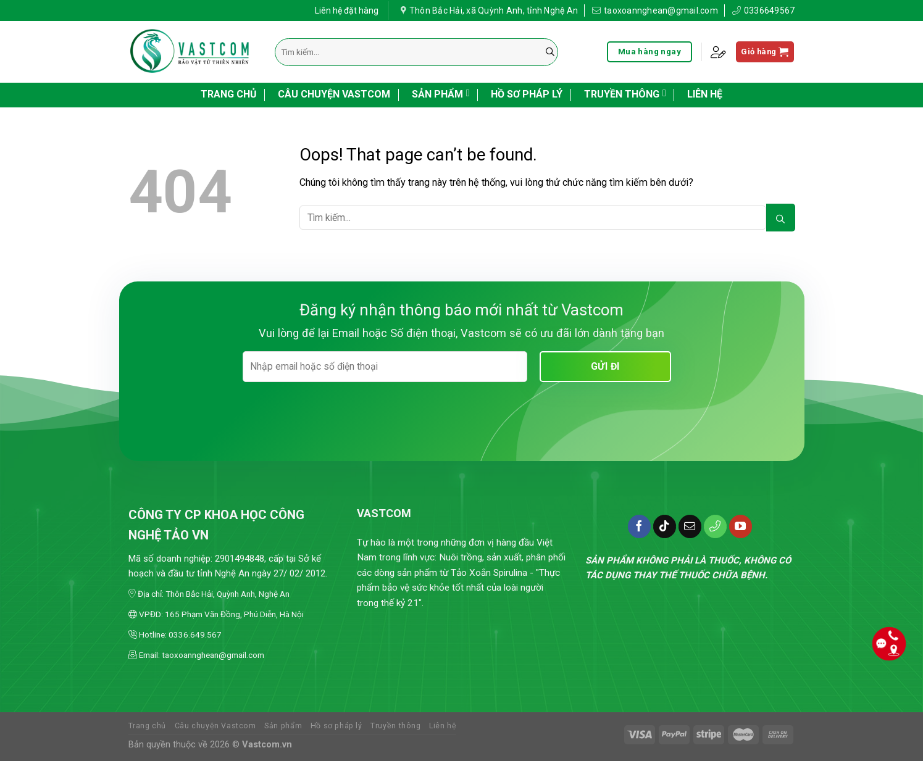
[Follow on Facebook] (639, 526)
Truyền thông (625, 93)
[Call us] (715, 526)
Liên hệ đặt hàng (346, 8)
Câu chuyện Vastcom (334, 94)
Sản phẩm (441, 93)
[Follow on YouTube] (741, 526)
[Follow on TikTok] (665, 526)
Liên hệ (704, 94)
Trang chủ (229, 94)
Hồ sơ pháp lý (526, 94)
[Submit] (550, 52)
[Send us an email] (690, 526)
